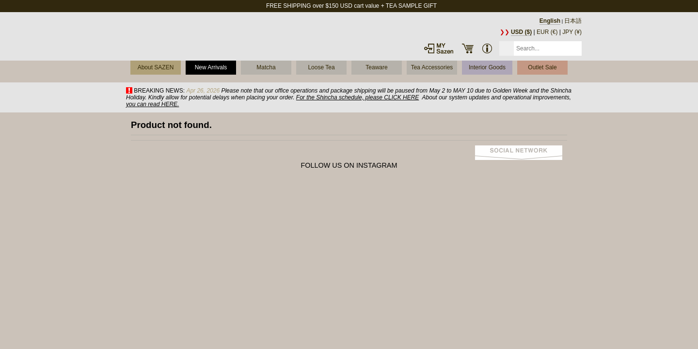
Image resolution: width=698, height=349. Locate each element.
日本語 (573, 20)
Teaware (376, 67)
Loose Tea (321, 67)
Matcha (265, 67)
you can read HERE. (152, 104)
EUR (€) (547, 32)
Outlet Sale (542, 67)
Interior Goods (487, 67)
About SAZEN (156, 67)
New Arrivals (211, 67)
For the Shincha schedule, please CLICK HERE (357, 97)
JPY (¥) (572, 32)
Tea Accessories (432, 67)
